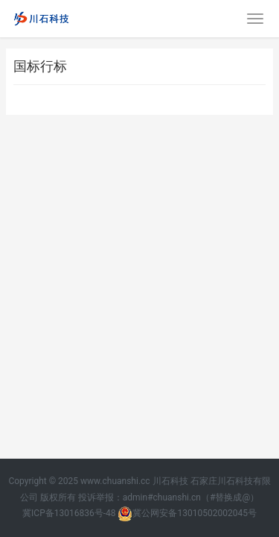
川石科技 (170, 481)
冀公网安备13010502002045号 (187, 513)
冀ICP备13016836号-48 (68, 513)
